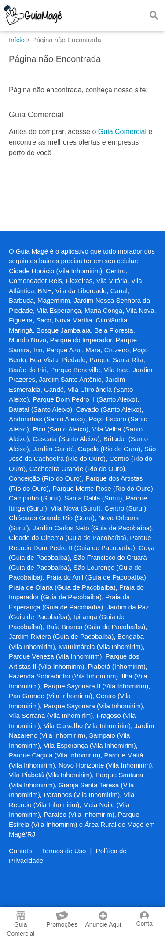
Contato (20, 851)
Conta (144, 919)
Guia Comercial (122, 131)
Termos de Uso (64, 851)
